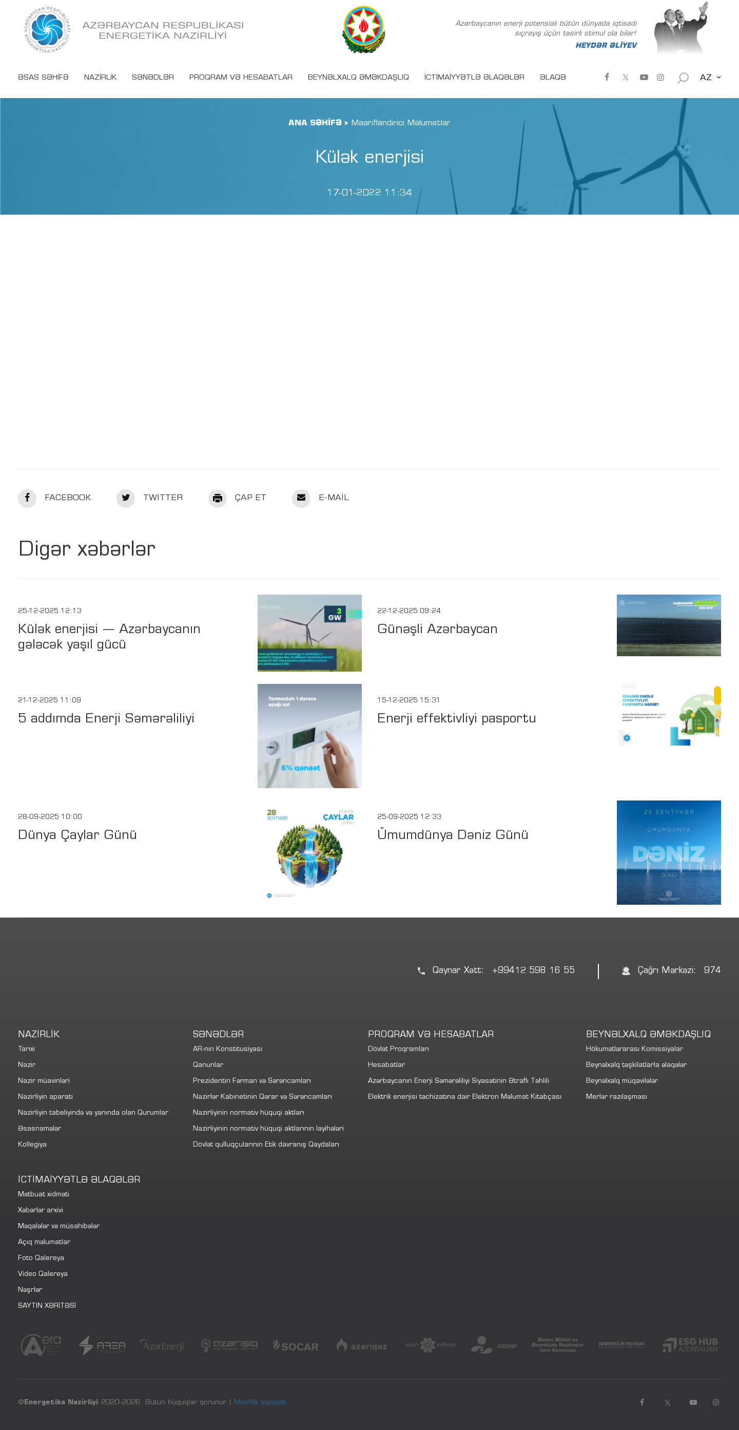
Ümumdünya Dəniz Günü (453, 836)
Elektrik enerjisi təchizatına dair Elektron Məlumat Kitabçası (464, 1097)
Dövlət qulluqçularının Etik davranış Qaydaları (266, 1145)
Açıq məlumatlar (44, 1243)
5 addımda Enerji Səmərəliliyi (106, 719)
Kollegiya (32, 1145)
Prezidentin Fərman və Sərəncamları (252, 1081)
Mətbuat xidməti (43, 1195)
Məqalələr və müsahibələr (59, 1227)
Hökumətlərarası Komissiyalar (634, 1049)
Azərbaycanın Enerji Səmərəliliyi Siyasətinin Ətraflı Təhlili (458, 1081)
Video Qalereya (43, 1274)
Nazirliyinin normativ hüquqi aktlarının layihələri (268, 1129)
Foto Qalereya (41, 1258)
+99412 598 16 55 (533, 971)
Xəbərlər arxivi (40, 1211)
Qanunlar (208, 1065)
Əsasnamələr (39, 1129)
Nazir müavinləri (44, 1081)
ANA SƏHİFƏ (315, 123)
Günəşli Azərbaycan (437, 630)
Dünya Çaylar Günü (77, 836)
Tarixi (26, 1049)
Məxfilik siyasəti (260, 1402)
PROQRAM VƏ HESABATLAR (241, 78)
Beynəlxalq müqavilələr (622, 1081)
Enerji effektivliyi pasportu (456, 719)
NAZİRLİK (100, 78)
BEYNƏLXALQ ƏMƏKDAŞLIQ (358, 78)
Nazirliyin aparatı (45, 1097)
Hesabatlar (386, 1065)
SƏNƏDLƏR (153, 78)
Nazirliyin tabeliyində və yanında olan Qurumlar (93, 1113)
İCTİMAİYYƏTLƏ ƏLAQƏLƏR (474, 78)
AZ (706, 78)
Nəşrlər (30, 1290)
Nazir (26, 1065)
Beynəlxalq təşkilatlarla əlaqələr (636, 1065)
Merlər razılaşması (616, 1097)
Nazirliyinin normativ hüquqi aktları (248, 1113)
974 (712, 971)
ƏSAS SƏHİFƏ (43, 78)
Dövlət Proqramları (398, 1049)
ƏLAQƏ (553, 78)
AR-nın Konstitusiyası (227, 1049)
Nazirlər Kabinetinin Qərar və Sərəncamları (262, 1097)
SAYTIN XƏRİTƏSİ (47, 1306)
